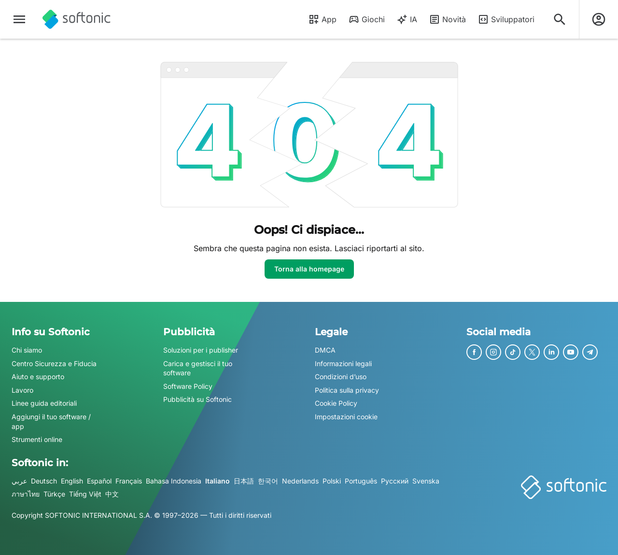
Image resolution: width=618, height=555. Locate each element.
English (72, 481)
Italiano (217, 481)
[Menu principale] (19, 19)
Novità (447, 19)
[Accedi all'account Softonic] (598, 19)
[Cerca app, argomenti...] (559, 19)
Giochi (366, 19)
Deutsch (44, 481)
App (322, 19)
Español (99, 481)
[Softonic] (76, 19)
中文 (112, 494)
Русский (394, 481)
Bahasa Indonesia (173, 481)
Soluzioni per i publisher (200, 350)
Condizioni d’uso (340, 376)
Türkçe (54, 494)
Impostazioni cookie (346, 417)
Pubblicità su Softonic (197, 400)
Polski (332, 481)
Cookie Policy (336, 403)
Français (128, 481)
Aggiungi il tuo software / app (51, 421)
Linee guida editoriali (44, 403)
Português (361, 481)
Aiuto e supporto (38, 376)
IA (406, 19)
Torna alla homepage (309, 269)
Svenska (425, 481)
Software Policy (187, 386)
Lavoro (22, 390)
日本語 (244, 481)
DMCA (325, 350)
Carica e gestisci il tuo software (197, 368)
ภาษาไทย (26, 494)
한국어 (268, 481)
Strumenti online (37, 439)
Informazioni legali (343, 363)
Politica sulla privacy (347, 390)
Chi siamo (27, 350)
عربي (19, 481)
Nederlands (300, 481)
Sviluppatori (506, 19)
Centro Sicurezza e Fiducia (54, 363)
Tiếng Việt (85, 494)
